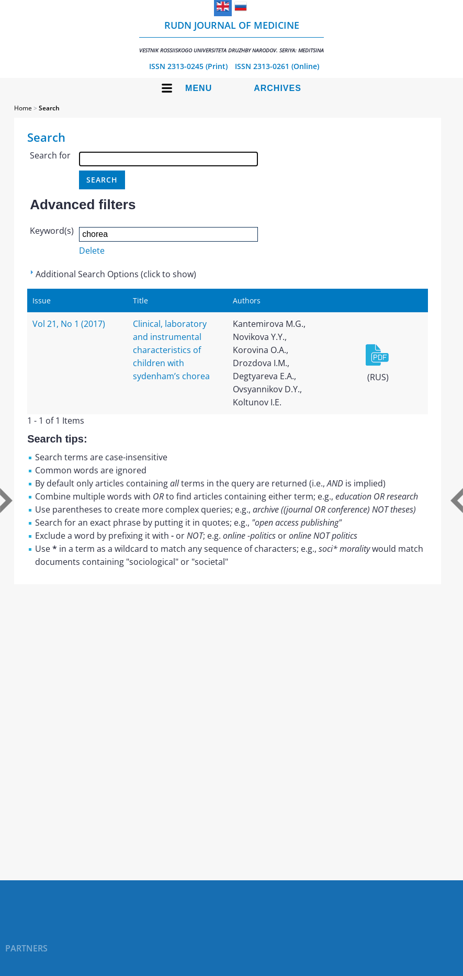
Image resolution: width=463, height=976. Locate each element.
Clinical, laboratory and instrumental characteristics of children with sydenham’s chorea (171, 350)
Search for (50, 155)
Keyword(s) (52, 230)
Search (49, 108)
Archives (277, 88)
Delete (92, 250)
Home (23, 108)
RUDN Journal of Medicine (231, 36)
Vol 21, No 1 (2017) (68, 324)
